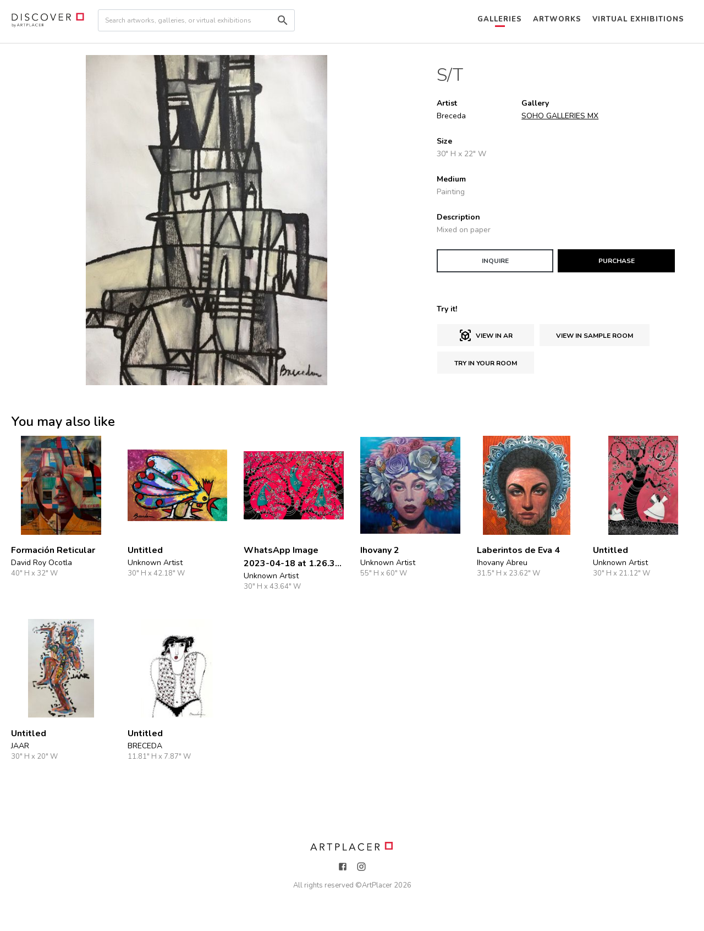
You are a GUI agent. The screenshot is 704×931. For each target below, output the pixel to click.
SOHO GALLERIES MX (559, 116)
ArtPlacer (377, 885)
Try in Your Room (485, 363)
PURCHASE (616, 260)
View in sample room (594, 335)
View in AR (486, 335)
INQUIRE (495, 260)
